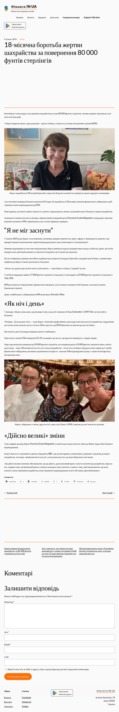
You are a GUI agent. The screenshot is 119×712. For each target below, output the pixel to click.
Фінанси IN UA (24, 6)
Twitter (25, 706)
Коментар (9, 602)
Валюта (7, 697)
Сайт (6, 657)
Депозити (8, 706)
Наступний (107, 492)
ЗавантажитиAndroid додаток (14, 25)
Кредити (8, 702)
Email (7, 644)
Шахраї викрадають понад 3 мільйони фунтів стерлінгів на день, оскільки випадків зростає (96, 551)
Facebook (26, 697)
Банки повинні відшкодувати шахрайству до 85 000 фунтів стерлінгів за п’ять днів (17, 551)
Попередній (12, 492)
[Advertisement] (59, 86)
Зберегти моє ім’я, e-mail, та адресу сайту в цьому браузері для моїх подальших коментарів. (48, 669)
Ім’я (6, 632)
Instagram (26, 702)
